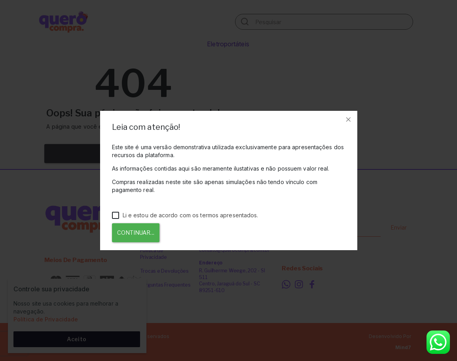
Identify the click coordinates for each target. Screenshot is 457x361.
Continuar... (135, 232)
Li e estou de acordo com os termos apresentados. (185, 215)
